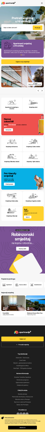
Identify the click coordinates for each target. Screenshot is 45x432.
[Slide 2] (22, 55)
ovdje (39, 421)
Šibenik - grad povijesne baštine (22, 363)
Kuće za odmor (21, 284)
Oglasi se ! (28, 217)
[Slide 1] (21, 55)
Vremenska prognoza (22, 380)
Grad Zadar (22, 360)
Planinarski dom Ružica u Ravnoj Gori (22, 396)
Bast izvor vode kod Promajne (22, 402)
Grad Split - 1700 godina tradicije (22, 368)
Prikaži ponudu (9, 184)
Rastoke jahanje (22, 394)
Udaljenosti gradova (22, 385)
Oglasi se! (23, 339)
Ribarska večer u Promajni (22, 399)
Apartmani (7, 284)
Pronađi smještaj (22, 344)
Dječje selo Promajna (22, 404)
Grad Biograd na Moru (22, 365)
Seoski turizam (35, 284)
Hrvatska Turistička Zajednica (22, 377)
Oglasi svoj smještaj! (22, 62)
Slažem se (22, 427)
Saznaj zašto (22, 248)
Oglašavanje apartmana (22, 382)
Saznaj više (8, 129)
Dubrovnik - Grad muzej (22, 357)
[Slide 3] (23, 55)
